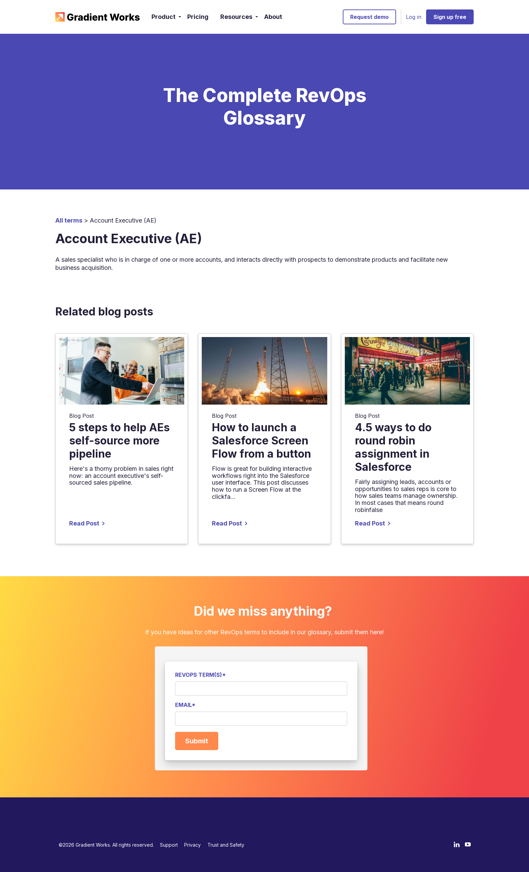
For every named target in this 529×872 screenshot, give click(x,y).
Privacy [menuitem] (192, 845)
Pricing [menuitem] (197, 16)
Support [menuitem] (169, 845)
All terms (68, 220)
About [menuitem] (273, 16)
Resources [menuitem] (236, 16)
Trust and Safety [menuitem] (225, 845)
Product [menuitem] (163, 16)
